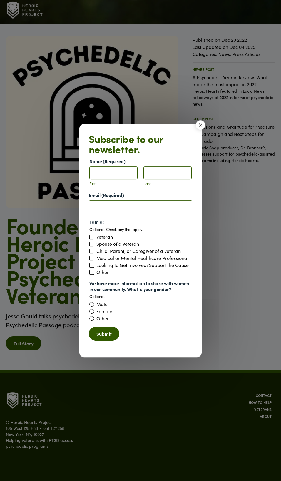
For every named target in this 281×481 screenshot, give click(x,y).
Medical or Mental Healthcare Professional (142, 258)
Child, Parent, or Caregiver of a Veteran (138, 251)
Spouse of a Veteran (117, 244)
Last (147, 183)
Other (102, 272)
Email (106, 195)
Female (104, 311)
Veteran (104, 237)
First (93, 183)
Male (102, 304)
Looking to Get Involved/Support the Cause (142, 265)
